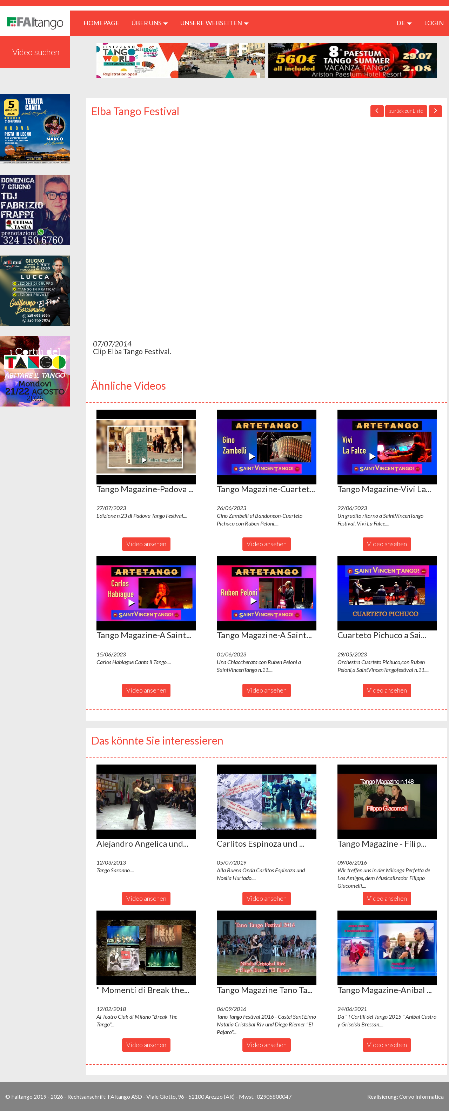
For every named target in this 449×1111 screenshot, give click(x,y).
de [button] (404, 23)
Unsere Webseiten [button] (214, 23)
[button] (146, 447)
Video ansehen (146, 544)
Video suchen (36, 52)
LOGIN (434, 23)
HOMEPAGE (104, 23)
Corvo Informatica (421, 1096)
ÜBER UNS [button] (150, 23)
